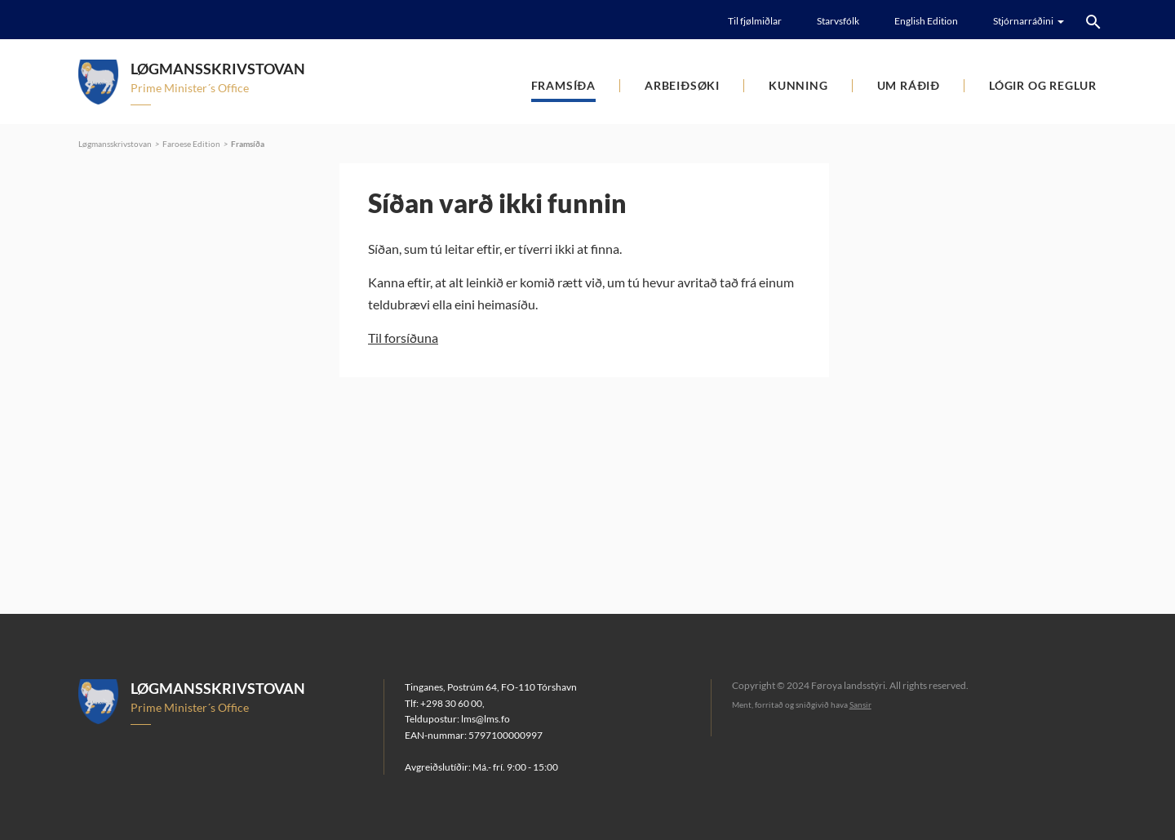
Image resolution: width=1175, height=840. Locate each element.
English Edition (926, 21)
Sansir (860, 704)
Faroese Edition (191, 144)
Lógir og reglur (1043, 85)
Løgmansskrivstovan (115, 144)
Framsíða (563, 85)
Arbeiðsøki (682, 85)
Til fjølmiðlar (755, 21)
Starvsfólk (838, 21)
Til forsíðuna (403, 337)
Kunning (798, 85)
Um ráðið (908, 85)
